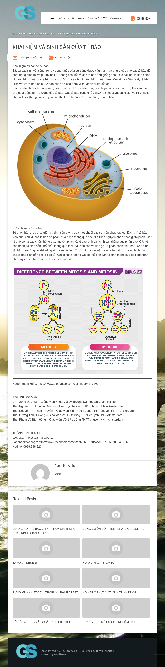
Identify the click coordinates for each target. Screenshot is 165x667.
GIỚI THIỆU (63, 18)
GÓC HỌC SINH (92, 18)
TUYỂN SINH (112, 18)
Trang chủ (54, 18)
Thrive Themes (104, 650)
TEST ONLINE (102, 18)
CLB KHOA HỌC (80, 18)
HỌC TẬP (71, 18)
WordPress (60, 654)
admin (58, 474)
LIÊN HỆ (120, 18)
